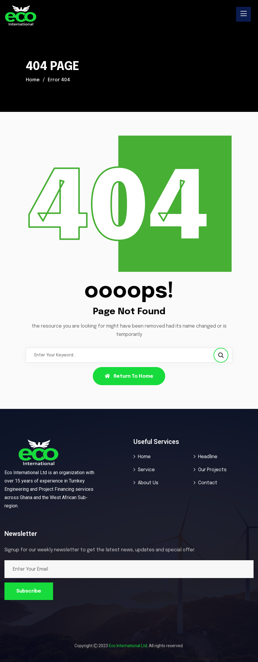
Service (146, 469)
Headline (207, 456)
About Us (148, 482)
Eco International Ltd (128, 645)
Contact (207, 482)
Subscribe (28, 591)
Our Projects (212, 469)
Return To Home (129, 376)
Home (33, 79)
